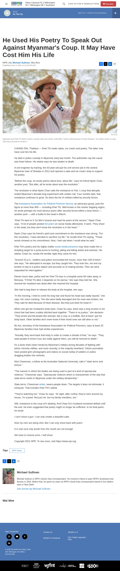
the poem (49, 224)
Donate (109, 4)
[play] (7, 13)
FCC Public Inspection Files (77, 538)
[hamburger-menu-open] (6, 4)
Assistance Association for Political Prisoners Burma (46, 203)
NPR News (17, 450)
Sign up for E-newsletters (83, 4)
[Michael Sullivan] (8, 476)
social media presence (66, 246)
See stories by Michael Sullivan (33, 488)
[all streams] (116, 13)
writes (42, 384)
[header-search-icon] (63, 4)
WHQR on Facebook (51, 538)
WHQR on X (73, 532)
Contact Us (47, 532)
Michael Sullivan (21, 62)
